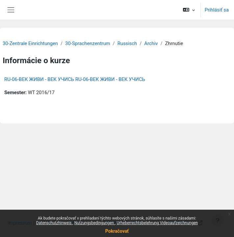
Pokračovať (117, 231)
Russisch (127, 43)
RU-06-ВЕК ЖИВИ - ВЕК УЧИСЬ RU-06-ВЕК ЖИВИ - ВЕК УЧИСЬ (74, 79)
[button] (189, 10)
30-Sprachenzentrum (87, 43)
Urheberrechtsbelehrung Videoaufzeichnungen (157, 223)
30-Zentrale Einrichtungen (30, 43)
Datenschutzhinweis (54, 223)
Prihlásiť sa (217, 10)
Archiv (151, 43)
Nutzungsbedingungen (94, 223)
